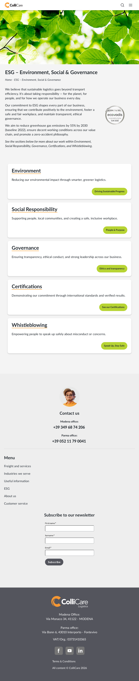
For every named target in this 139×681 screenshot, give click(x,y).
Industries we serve (17, 473)
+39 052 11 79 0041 (69, 441)
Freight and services (17, 466)
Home (8, 80)
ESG (7, 488)
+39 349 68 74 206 (69, 427)
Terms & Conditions (64, 661)
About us (10, 496)
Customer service (16, 503)
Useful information (16, 481)
